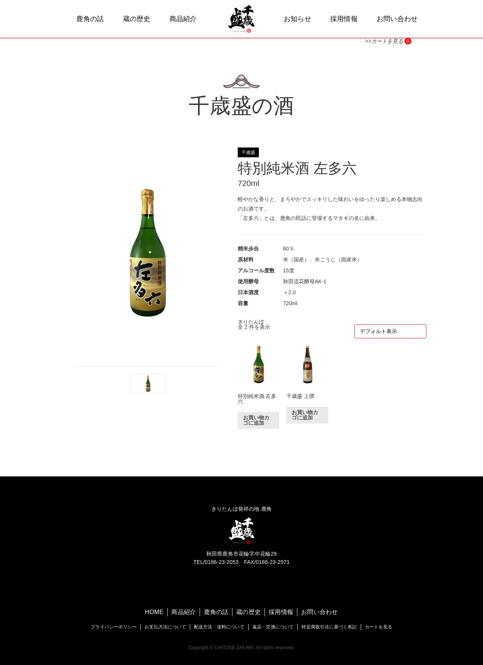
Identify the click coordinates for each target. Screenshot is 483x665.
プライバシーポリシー (114, 627)
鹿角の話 (90, 18)
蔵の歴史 (137, 18)
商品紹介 (183, 18)
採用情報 (344, 18)
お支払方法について (165, 627)
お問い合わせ (397, 18)
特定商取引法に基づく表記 (329, 627)
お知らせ (297, 18)
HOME (154, 612)
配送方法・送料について (219, 627)
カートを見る (378, 627)
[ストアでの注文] (390, 331)
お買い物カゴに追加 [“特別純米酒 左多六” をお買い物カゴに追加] (256, 420)
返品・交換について (273, 627)
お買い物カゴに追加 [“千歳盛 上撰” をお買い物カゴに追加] (305, 415)
